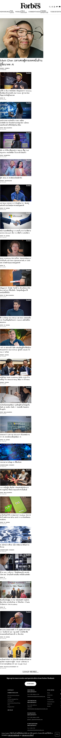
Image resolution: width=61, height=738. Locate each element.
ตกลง (57, 734)
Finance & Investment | (10, 666)
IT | (4, 208)
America (7, 68)
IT (4, 98)
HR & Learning (8, 127)
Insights (11, 465)
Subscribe (30, 683)
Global (8, 208)
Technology (8, 180)
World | (2, 68)
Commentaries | (4, 465)
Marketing (7, 155)
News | (1, 98)
